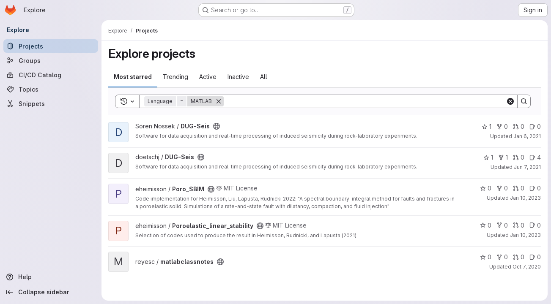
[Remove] (219, 101)
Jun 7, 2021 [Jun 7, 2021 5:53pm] (527, 167)
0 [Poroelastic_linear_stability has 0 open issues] (535, 225)
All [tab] (263, 76)
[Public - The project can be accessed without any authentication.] (216, 126)
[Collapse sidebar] (50, 292)
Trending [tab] (175, 76)
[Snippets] (50, 103)
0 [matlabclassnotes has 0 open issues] (535, 257)
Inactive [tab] (238, 76)
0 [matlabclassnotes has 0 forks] (502, 257)
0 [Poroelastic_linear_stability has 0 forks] (502, 225)
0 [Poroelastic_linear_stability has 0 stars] (485, 225)
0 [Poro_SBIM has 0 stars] (485, 188)
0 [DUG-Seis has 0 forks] (502, 126)
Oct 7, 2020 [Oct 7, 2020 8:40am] (527, 266)
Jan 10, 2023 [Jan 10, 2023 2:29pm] (525, 198)
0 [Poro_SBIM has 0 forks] (502, 188)
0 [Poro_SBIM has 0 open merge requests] (518, 188)
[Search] (364, 101)
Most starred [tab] (133, 76)
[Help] (50, 277)
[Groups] (50, 60)
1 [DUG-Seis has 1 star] (486, 126)
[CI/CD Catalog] (50, 74)
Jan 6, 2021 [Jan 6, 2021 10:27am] (527, 136)
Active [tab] (208, 76)
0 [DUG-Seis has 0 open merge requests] (518, 126)
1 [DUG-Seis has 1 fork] (503, 157)
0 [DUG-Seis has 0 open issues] (535, 126)
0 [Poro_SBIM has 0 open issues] (535, 188)
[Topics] (50, 89)
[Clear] (510, 101)
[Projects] (50, 46)
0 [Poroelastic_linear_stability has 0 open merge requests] (518, 225)
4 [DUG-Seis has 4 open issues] (535, 157)
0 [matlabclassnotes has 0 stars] (485, 257)
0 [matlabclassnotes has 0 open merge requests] (518, 257)
